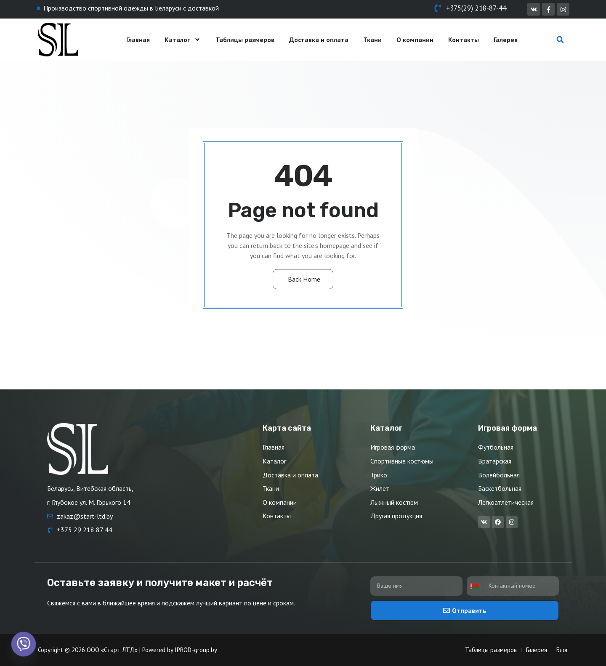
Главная (138, 39)
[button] (560, 39)
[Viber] (23, 644)
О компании (414, 39)
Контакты (463, 39)
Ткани (372, 39)
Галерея (506, 39)
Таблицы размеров (244, 39)
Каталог (183, 39)
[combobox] (476, 586)
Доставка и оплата (318, 39)
